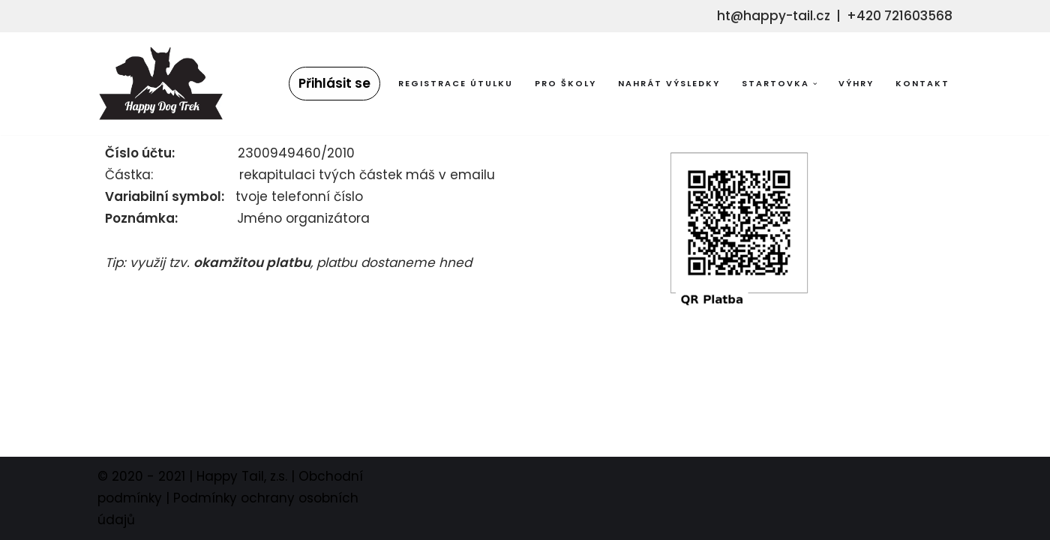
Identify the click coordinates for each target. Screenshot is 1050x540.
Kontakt (923, 83)
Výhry (856, 83)
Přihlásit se (334, 83)
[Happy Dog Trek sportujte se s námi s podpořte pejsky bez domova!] (161, 84)
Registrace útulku (455, 83)
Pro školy (565, 83)
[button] (815, 84)
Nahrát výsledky (669, 83)
